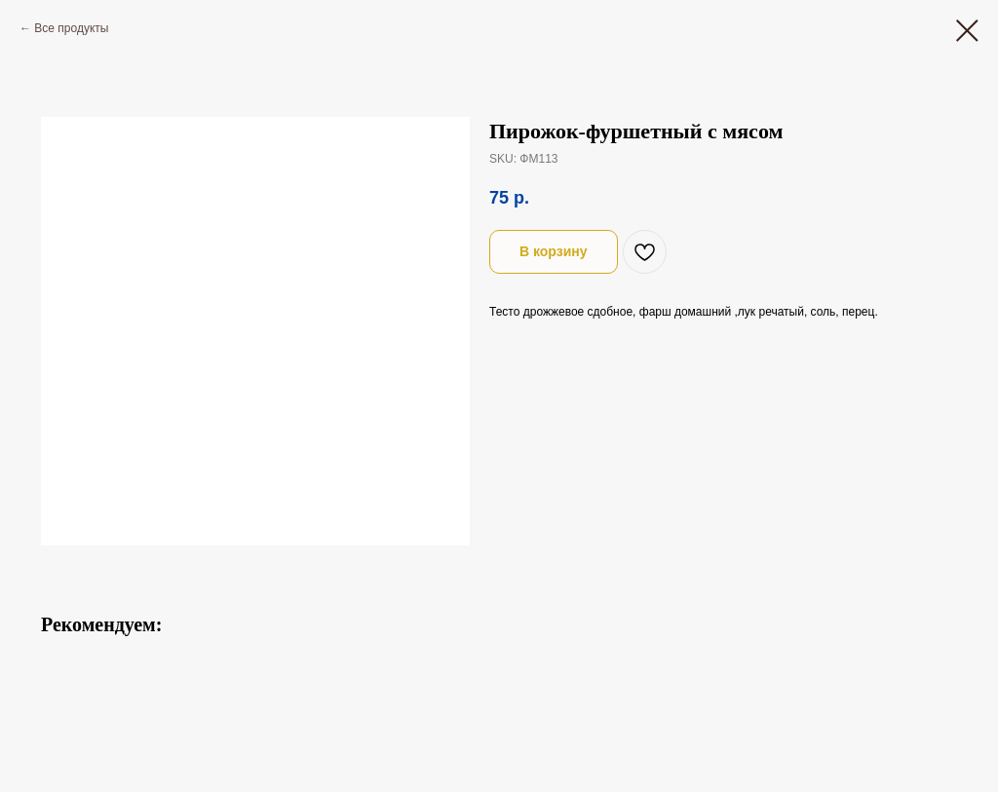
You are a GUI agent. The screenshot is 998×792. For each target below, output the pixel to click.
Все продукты (71, 28)
